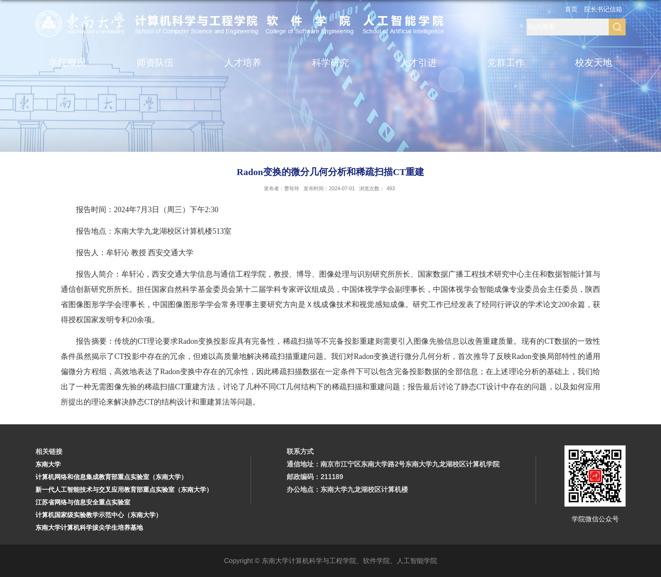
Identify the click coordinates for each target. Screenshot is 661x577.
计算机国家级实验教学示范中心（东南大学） (98, 514)
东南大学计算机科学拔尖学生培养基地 (89, 527)
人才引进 (418, 62)
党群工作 (505, 62)
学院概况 (67, 62)
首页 (571, 9)
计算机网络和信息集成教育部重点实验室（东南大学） (111, 476)
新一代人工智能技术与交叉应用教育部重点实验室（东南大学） (123, 489)
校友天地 (593, 62)
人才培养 (242, 62)
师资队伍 (155, 62)
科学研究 (330, 62)
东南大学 (48, 464)
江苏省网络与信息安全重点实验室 (82, 502)
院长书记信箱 (603, 9)
